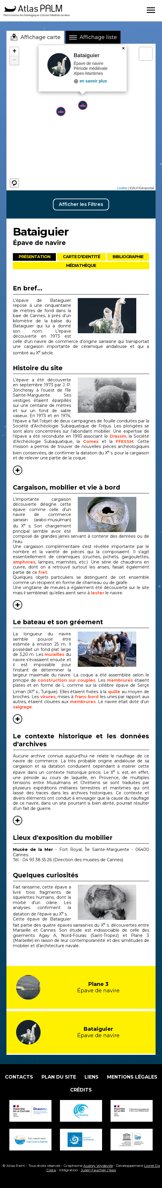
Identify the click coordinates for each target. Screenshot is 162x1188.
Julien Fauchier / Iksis (98, 1170)
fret (42, 572)
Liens (92, 1077)
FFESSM (124, 441)
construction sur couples (66, 680)
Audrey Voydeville (98, 1165)
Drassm (118, 436)
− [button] (14, 60)
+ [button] (14, 51)
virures (48, 696)
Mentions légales (132, 1077)
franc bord (87, 696)
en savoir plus (90, 81)
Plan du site (59, 1077)
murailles (54, 654)
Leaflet (122, 188)
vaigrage (22, 707)
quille (114, 691)
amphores (24, 562)
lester (97, 592)
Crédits (81, 1090)
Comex (91, 441)
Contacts (19, 1077)
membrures (120, 680)
